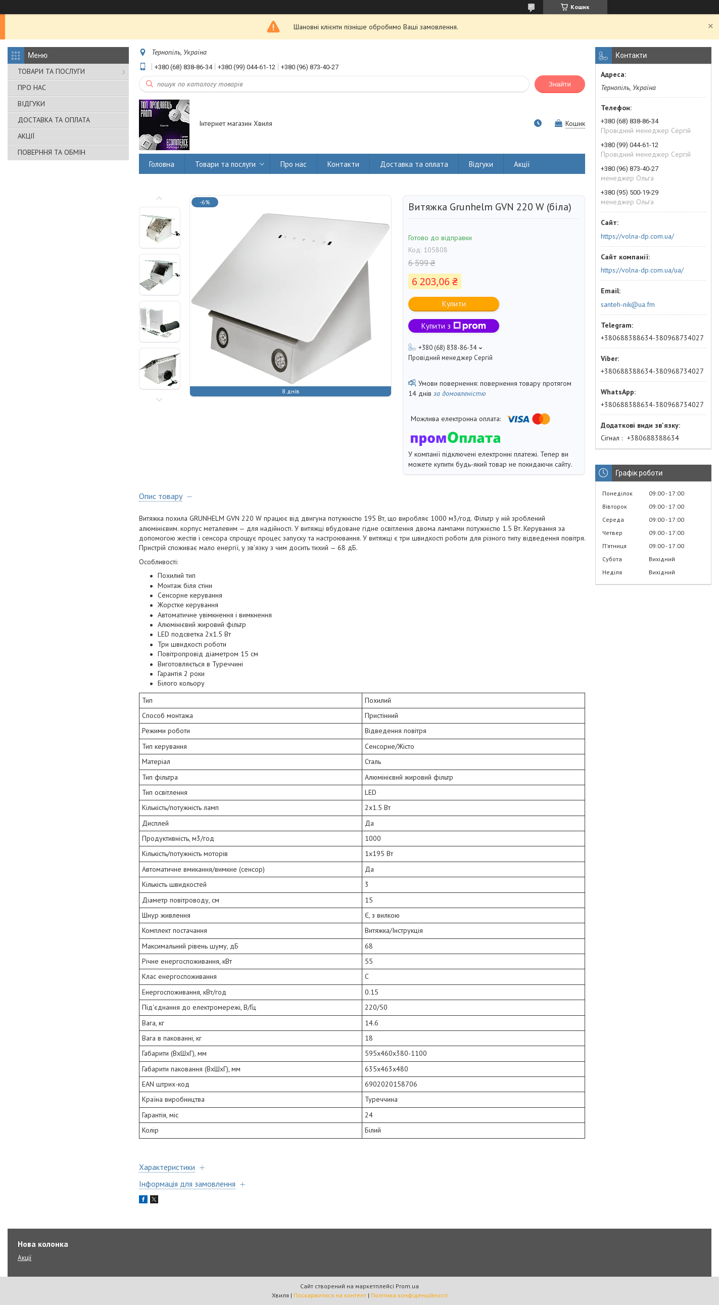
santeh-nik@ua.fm (628, 304)
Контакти (343, 164)
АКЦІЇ (26, 136)
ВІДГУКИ (31, 103)
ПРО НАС (32, 87)
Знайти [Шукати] (560, 84)
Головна (161, 164)
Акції (522, 164)
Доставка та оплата (414, 164)
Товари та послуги (225, 164)
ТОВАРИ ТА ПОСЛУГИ (51, 71)
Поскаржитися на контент (330, 1295)
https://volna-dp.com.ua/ (637, 236)
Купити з (453, 326)
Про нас (293, 164)
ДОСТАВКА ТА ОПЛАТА (54, 119)
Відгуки (481, 164)
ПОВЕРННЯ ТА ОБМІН (51, 152)
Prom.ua (407, 1286)
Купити (454, 303)
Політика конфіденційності (409, 1295)
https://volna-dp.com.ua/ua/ (642, 270)
